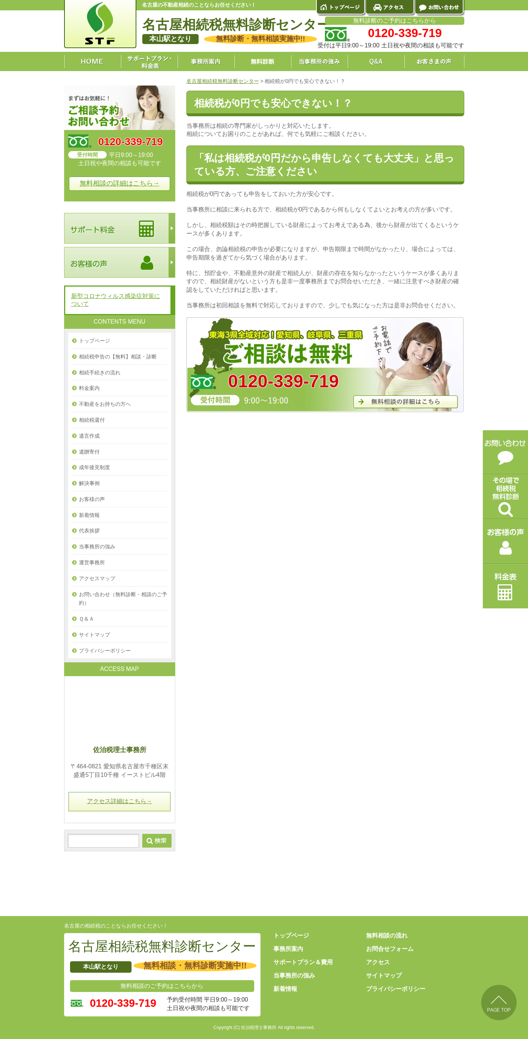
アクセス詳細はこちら (119, 801)
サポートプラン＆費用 (303, 962)
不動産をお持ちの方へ (105, 404)
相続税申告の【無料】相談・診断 (118, 357)
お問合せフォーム (390, 949)
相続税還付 (92, 420)
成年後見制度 (94, 467)
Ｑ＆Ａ (86, 619)
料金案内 (89, 388)
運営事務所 (92, 562)
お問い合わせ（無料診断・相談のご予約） (123, 598)
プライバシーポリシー (105, 651)
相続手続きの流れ (99, 372)
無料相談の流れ (387, 935)
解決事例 (89, 483)
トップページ (94, 341)
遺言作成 (89, 436)
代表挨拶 (89, 531)
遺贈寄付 (89, 452)
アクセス (378, 962)
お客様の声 (92, 499)
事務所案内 (288, 949)
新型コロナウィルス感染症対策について (115, 300)
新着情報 (89, 515)
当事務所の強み (97, 546)
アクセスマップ (97, 578)
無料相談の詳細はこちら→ (120, 183)
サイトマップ (94, 635)
